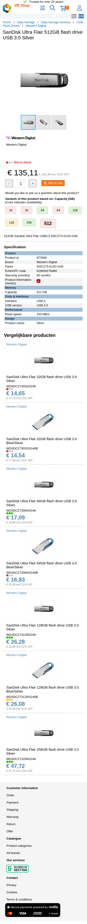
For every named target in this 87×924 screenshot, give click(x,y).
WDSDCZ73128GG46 (21, 634)
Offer (9, 831)
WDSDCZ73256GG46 (21, 759)
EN (81, 16)
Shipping (12, 809)
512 (48, 223)
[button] (80, 49)
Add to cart (53, 183)
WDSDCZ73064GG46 (21, 510)
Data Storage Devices (55, 22)
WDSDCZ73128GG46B (22, 697)
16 (10, 210)
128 (75, 210)
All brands (13, 853)
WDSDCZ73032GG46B (22, 448)
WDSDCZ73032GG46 (21, 386)
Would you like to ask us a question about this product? (42, 193)
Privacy (11, 885)
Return (11, 824)
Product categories (19, 845)
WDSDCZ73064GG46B (22, 572)
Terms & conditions (19, 899)
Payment (12, 802)
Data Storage (26, 22)
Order (10, 795)
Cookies (11, 892)
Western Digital (36, 25)
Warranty (12, 817)
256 (29, 222)
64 (42, 210)
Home (7, 22)
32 (26, 210)
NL (74, 16)
